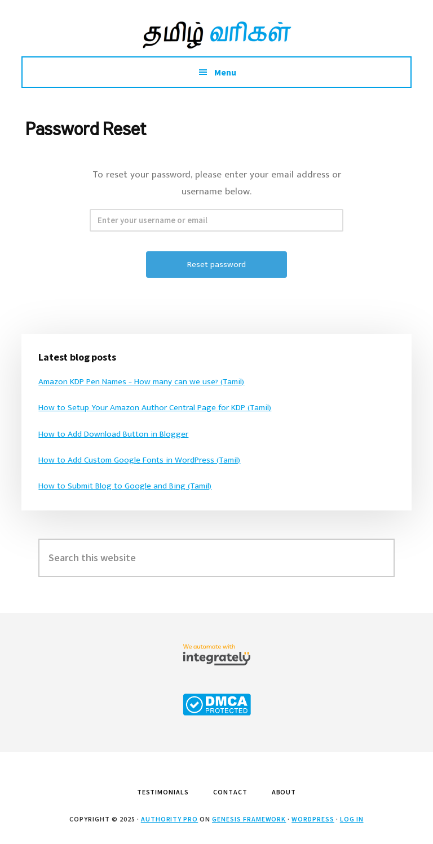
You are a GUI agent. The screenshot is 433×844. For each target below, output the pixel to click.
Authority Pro (169, 819)
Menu (225, 72)
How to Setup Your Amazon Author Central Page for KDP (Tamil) (154, 408)
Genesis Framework (249, 819)
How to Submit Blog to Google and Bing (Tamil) (124, 486)
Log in (352, 819)
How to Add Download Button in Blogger (113, 434)
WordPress (312, 819)
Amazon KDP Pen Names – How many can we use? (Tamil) (141, 382)
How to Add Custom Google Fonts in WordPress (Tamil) (139, 460)
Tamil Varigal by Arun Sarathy (216, 33)
